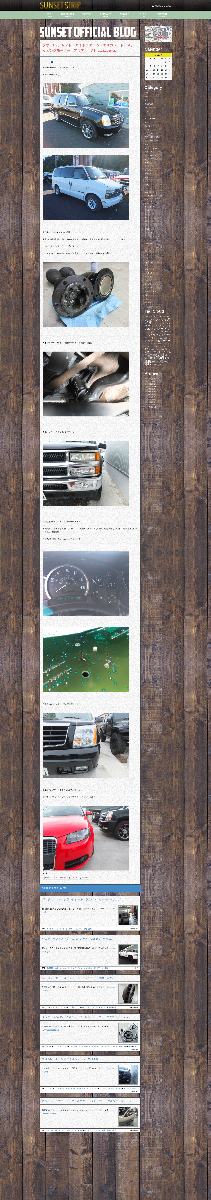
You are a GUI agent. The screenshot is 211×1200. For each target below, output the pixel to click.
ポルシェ (97, 1130)
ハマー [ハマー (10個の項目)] (158, 343)
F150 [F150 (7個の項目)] (160, 316)
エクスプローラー (151, 155)
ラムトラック (149, 277)
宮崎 (85, 929)
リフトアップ (98, 968)
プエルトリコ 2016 (151, 247)
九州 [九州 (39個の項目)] (161, 354)
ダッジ (62, 929)
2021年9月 (149, 402)
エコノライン (149, 163)
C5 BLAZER (149, 104)
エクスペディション (60, 1046)
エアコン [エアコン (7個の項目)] (156, 323)
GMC (56, 968)
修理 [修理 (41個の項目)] (153, 358)
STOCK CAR (67, 15)
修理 (120, 1046)
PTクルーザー (60, 1130)
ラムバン (79, 929)
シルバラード (149, 192)
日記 (146, 299)
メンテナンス (149, 273)
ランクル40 (149, 288)
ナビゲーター (149, 229)
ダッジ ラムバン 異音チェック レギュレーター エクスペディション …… (90, 1017)
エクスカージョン (151, 148)
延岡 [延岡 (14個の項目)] (166, 358)
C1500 (147, 100)
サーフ (147, 181)
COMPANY (105, 15)
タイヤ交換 (149, 196)
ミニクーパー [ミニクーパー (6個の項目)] (149, 346)
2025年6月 (149, 379)
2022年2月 (149, 399)
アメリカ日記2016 (151, 141)
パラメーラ (149, 244)
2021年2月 (149, 404)
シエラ (73, 968)
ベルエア (148, 258)
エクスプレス (149, 152)
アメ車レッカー (74, 1007)
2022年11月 (149, 394)
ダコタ (147, 199)
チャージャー (149, 218)
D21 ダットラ (150, 108)
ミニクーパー (104, 1088)
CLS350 (50, 968)
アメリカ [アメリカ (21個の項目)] (161, 319)
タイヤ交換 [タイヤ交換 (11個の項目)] (166, 335)
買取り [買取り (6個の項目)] (166, 362)
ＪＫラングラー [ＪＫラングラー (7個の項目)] (157, 365)
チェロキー (70, 929)
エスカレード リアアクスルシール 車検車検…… (73, 1058)
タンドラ (148, 210)
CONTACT (162, 15)
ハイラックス (149, 233)
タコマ (147, 203)
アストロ (148, 130)
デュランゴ (149, 222)
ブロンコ (148, 255)
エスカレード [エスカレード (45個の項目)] (157, 328)
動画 (146, 295)
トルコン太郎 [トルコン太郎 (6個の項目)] (162, 338)
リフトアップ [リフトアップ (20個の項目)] (161, 351)
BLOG (143, 15)
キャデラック (149, 177)
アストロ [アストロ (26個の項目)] (150, 319)
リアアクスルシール (130, 1088)
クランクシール (52, 929)
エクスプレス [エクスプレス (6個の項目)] (163, 323)
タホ (81, 1130)
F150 (146, 111)
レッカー (103, 1007)
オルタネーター (84, 1046)
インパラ (148, 144)
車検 (106, 968)
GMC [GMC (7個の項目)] (164, 316)
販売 (114, 1130)
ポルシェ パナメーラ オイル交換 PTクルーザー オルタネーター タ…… (89, 1100)
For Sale (50, 1130)
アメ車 (64, 1007)
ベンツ (79, 968)
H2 (48, 1007)
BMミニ (147, 96)
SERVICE (124, 15)
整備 (130, 1046)
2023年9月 (149, 389)
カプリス (148, 174)
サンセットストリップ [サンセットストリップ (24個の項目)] (158, 333)
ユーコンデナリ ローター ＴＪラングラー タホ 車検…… (79, 977)
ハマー (83, 1007)
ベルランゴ (149, 262)
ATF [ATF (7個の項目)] (150, 316)
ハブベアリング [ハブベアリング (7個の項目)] (150, 343)
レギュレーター (111, 1046)
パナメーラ (88, 1130)
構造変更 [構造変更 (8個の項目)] (155, 362)
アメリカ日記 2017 (152, 137)
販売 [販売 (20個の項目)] (161, 361)
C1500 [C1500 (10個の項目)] (155, 316)
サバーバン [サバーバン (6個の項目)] (156, 332)
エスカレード (65, 968)
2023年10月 (149, 386)
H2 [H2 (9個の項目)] (168, 316)
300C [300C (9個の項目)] (147, 316)
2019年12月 (149, 407)
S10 (146, 122)
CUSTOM (86, 15)
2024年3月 (149, 381)
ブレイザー (149, 251)
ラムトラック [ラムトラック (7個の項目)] (155, 349)
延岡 (90, 929)
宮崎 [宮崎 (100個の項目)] (160, 357)
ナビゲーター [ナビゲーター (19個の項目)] (162, 340)
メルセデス (88, 968)
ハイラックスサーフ (152, 236)
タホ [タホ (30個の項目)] (148, 337)
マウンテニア (149, 269)
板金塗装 (148, 302)
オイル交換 (73, 1046)
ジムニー (148, 188)
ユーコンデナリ (93, 1007)
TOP (49, 15)
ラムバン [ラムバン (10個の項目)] (164, 349)
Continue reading (52, 1030)
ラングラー (149, 284)
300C (147, 93)
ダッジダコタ (70, 1088)
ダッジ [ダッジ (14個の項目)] (154, 338)
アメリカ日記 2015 (151, 133)
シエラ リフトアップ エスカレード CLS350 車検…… (78, 938)
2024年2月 (149, 384)
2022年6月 (149, 397)
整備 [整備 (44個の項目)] (148, 361)
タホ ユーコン (150, 207)
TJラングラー (55, 1007)
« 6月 (157, 81)
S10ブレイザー (150, 126)
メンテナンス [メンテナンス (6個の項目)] (158, 346)
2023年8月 (149, 392)
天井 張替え (106, 1130)
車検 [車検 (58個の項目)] (148, 364)
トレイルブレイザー (84, 1088)
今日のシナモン (150, 291)
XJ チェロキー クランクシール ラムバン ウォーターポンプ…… (84, 899)
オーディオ (149, 170)
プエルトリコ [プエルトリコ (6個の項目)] (166, 343)
